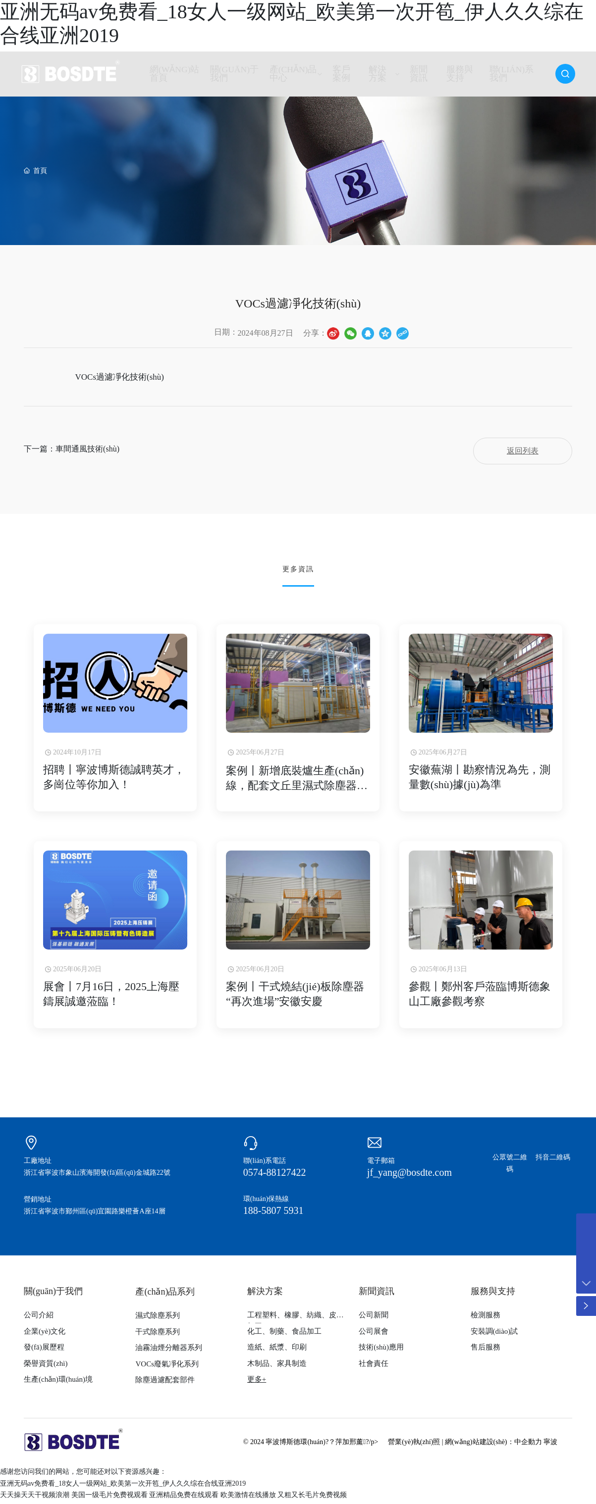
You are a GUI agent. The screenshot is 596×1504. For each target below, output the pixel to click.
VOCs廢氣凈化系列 (167, 1367)
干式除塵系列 (157, 1335)
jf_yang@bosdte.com (409, 1175)
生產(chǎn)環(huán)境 (58, 1382)
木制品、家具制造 (277, 1366)
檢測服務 (485, 1318)
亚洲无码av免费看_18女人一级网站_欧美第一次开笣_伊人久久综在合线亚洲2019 (123, 1486)
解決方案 (265, 1294)
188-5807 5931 (273, 1213)
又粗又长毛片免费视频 (312, 1498)
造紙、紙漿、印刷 (277, 1350)
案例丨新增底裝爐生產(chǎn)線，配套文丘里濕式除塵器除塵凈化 (297, 787)
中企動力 (528, 1445)
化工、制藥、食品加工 (284, 1334)
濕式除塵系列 (157, 1318)
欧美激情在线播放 (248, 1498)
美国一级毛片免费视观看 (109, 1498)
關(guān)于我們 (53, 1294)
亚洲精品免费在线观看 (183, 1498)
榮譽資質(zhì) (45, 1366)
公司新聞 (373, 1318)
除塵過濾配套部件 (165, 1383)
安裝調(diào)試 (494, 1334)
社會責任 (373, 1366)
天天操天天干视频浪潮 (34, 1498)
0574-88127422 (274, 1175)
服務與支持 (493, 1294)
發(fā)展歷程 (44, 1350)
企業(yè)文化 (44, 1334)
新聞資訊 (376, 1294)
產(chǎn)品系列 (165, 1295)
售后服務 (485, 1350)
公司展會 (373, 1334)
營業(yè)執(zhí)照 (414, 1445)
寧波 (550, 1445)
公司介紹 (39, 1318)
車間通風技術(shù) (87, 451)
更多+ (256, 1382)
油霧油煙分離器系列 (168, 1350)
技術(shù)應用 (381, 1350)
